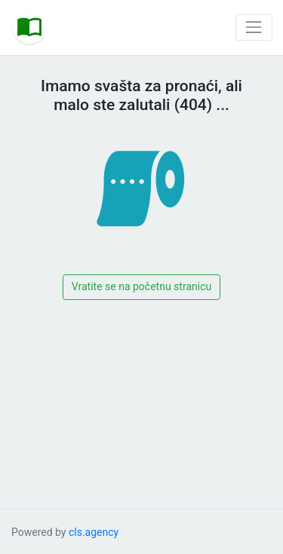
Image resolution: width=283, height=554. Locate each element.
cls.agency (93, 532)
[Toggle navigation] (253, 27)
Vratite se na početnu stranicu (141, 286)
